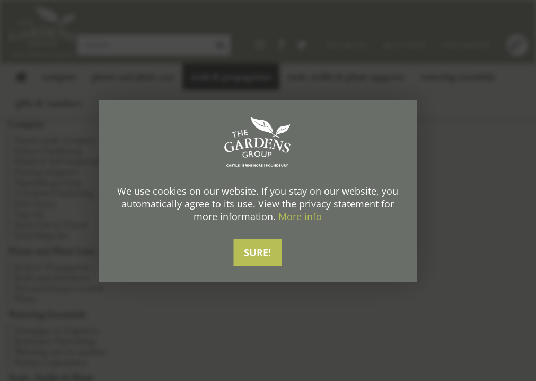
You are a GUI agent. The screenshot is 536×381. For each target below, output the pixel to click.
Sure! (257, 252)
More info (300, 216)
